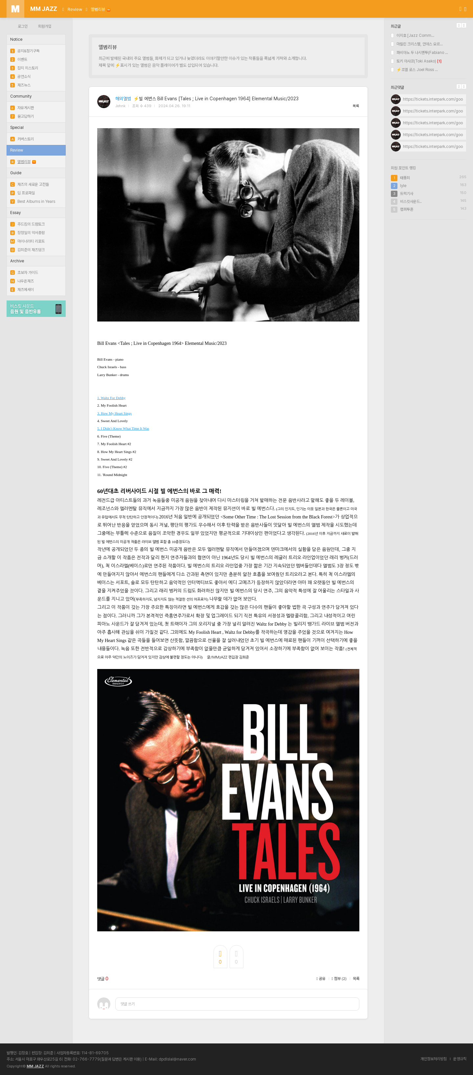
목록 (356, 106)
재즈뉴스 (20, 85)
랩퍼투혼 (406, 209)
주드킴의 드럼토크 (27, 224)
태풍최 (405, 178)
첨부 (339, 978)
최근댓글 (397, 87)
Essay (15, 212)
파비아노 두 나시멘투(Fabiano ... (419, 52)
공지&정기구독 (24, 51)
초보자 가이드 (24, 272)
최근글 (396, 26)
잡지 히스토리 (24, 68)
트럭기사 (406, 193)
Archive (17, 261)
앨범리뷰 (100, 9)
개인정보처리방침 (433, 1059)
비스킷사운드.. (411, 201)
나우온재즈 (22, 281)
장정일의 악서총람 (27, 232)
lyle (403, 185)
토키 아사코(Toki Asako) (413, 61)
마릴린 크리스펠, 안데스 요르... (417, 44)
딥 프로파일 (22, 193)
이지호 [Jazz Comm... (412, 35)
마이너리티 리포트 (27, 241)
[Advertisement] (428, 267)
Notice (16, 39)
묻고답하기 (22, 116)
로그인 (23, 26)
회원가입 (44, 26)
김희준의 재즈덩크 (27, 250)
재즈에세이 (22, 289)
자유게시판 (22, 108)
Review (75, 9)
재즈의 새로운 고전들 (29, 184)
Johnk (120, 106)
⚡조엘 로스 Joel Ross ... (414, 69)
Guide (15, 173)
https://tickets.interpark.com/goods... (436, 99)
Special (17, 127)
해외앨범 (123, 98)
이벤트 (18, 59)
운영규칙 (459, 1059)
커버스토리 (22, 139)
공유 (320, 978)
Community (21, 96)
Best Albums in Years (32, 201)
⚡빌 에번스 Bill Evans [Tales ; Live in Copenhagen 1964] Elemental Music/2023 (216, 98)
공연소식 (20, 76)
